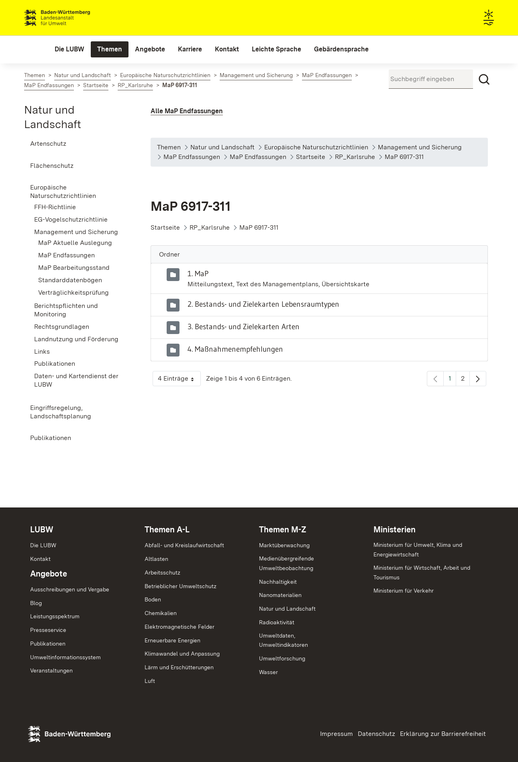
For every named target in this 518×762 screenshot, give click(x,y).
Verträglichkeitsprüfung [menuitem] (73, 292)
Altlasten (156, 559)
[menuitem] (69, 49)
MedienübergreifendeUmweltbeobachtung (286, 563)
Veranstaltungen (51, 670)
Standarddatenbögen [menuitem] (70, 280)
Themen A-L (167, 529)
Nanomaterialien (280, 595)
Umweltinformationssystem (65, 657)
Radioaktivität (276, 622)
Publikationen (47, 643)
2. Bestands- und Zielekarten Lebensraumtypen (263, 304)
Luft (150, 681)
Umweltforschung (282, 658)
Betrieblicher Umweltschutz (180, 586)
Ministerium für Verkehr (403, 590)
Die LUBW (43, 545)
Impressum (336, 734)
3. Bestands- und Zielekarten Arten (244, 326)
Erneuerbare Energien (172, 640)
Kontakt (40, 559)
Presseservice (48, 630)
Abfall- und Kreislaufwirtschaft (184, 545)
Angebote (48, 574)
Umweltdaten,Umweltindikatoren (283, 640)
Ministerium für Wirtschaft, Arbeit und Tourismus (421, 572)
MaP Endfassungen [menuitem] (66, 255)
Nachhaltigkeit (278, 582)
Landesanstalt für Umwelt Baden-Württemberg (71, 18)
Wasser (268, 672)
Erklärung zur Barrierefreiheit (443, 734)
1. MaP (198, 273)
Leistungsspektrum (55, 616)
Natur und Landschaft (287, 608)
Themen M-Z (282, 529)
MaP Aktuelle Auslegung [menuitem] (75, 243)
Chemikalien (161, 613)
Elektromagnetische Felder (179, 626)
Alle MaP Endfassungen (187, 111)
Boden (153, 599)
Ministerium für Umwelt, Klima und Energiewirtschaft (417, 550)
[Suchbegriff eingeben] (431, 79)
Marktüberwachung (284, 545)
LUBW (41, 529)
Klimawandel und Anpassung (182, 653)
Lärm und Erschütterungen (179, 667)
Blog (36, 603)
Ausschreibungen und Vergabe (69, 589)
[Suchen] (484, 79)
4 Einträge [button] (179, 380)
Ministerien (394, 529)
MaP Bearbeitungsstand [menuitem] (74, 267)
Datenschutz (376, 734)
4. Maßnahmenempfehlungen (235, 349)
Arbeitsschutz (162, 572)
